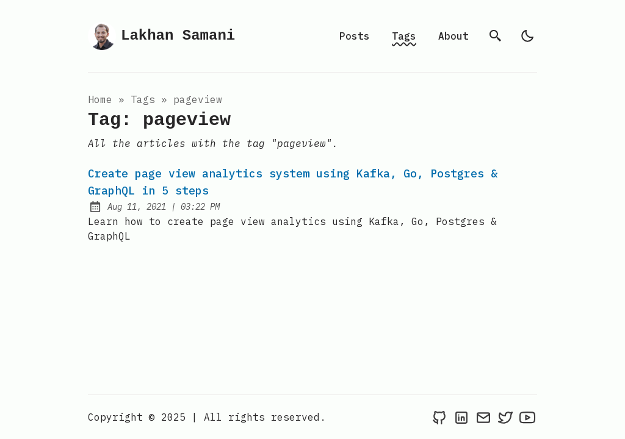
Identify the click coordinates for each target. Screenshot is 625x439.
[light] (527, 36)
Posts (354, 36)
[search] (495, 36)
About (453, 36)
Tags (404, 36)
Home (100, 99)
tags (143, 99)
